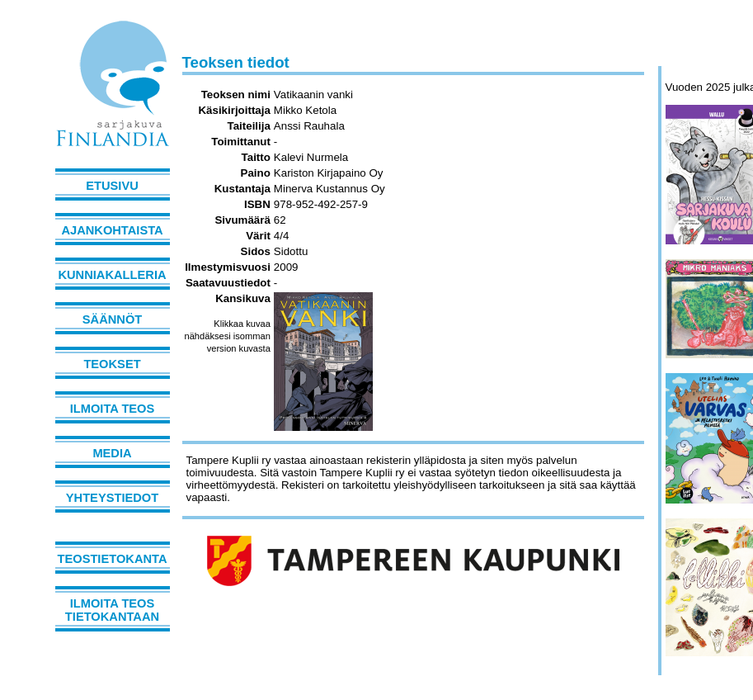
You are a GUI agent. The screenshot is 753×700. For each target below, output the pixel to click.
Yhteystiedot (112, 497)
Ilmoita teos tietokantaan (112, 610)
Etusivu (112, 185)
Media (111, 453)
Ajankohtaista (111, 230)
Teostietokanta (112, 558)
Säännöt (112, 319)
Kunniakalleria (112, 274)
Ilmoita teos (112, 408)
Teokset (111, 364)
